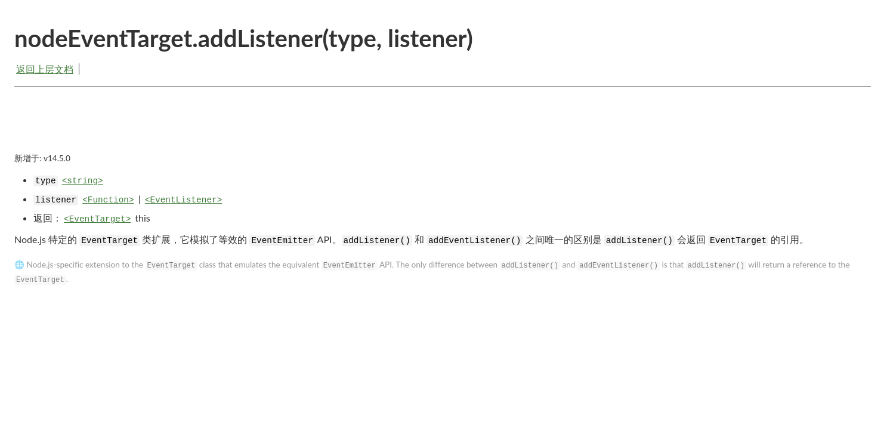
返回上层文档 (44, 69)
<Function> (108, 200)
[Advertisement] (442, 130)
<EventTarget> (97, 219)
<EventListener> (183, 200)
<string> (82, 181)
